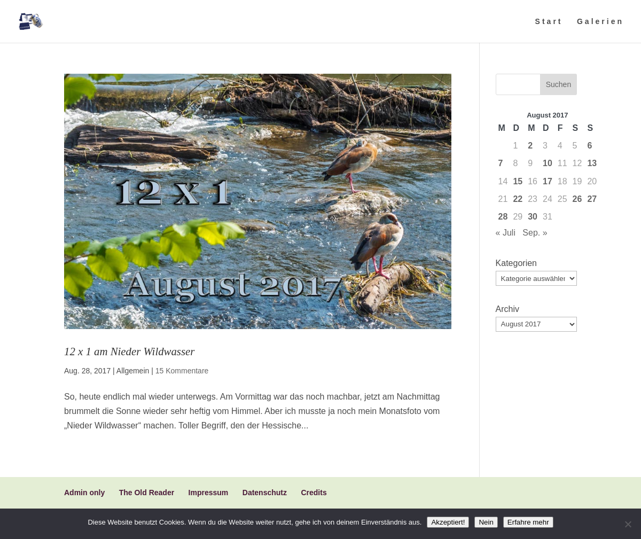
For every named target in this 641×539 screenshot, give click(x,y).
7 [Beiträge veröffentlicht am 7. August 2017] (500, 163)
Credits (313, 492)
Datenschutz (265, 492)
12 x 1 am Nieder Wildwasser (129, 351)
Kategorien (516, 263)
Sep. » (534, 232)
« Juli (505, 232)
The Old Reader (146, 492)
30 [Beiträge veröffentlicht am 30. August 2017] (532, 216)
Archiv (507, 309)
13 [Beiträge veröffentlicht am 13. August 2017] (592, 163)
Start (549, 22)
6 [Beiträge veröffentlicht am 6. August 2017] (589, 145)
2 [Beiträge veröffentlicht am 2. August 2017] (530, 145)
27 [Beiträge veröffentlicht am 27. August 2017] (592, 199)
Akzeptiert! (448, 522)
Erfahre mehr (528, 522)
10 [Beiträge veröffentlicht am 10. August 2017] (547, 163)
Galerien (600, 22)
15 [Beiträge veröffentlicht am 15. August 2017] (517, 181)
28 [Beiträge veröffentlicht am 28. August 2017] (503, 216)
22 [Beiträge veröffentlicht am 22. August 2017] (517, 199)
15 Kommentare (182, 370)
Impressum (209, 492)
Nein (486, 522)
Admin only (84, 492)
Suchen (558, 84)
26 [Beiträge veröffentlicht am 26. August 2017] (577, 199)
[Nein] (627, 524)
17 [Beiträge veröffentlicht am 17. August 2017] (547, 181)
